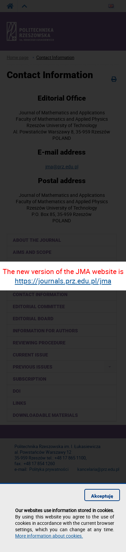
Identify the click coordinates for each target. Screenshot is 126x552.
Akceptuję (102, 496)
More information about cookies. (49, 536)
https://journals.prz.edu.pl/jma (63, 280)
